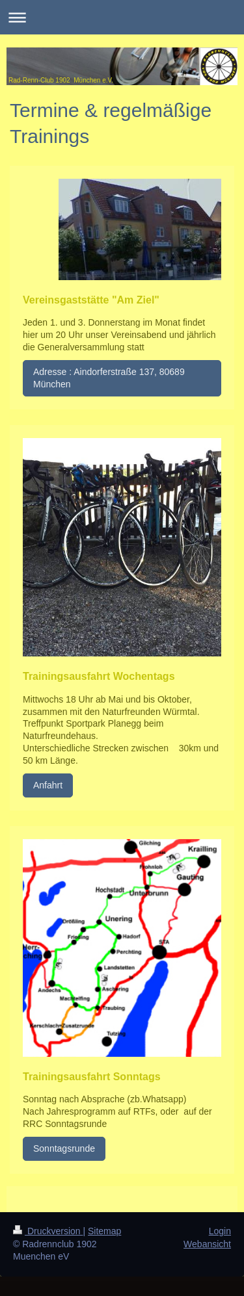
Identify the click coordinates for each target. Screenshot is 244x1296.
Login (220, 1231)
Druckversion (48, 1231)
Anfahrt (47, 785)
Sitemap (104, 1231)
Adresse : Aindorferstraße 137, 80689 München (109, 378)
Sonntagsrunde (64, 1148)
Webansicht (207, 1244)
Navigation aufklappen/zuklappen (122, 17)
